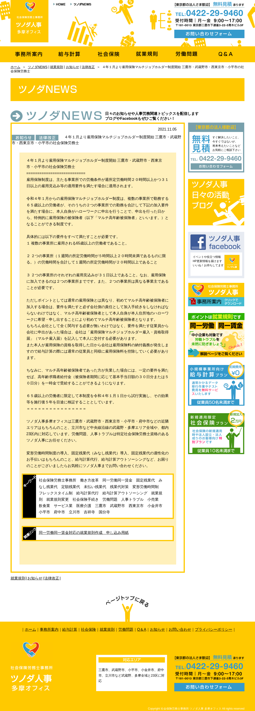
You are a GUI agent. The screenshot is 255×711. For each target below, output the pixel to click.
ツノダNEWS (37, 67)
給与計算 (69, 629)
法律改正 (88, 67)
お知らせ (72, 67)
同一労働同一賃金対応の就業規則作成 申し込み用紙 (84, 533)
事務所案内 (49, 629)
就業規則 (56, 67)
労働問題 (125, 629)
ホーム (15, 67)
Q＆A (141, 629)
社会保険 (88, 629)
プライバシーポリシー (213, 629)
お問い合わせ (180, 629)
